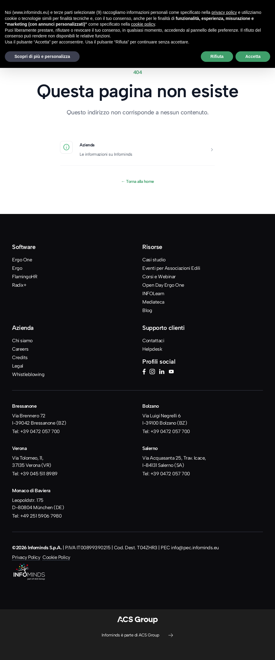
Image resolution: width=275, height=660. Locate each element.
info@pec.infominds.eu (195, 547)
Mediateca (153, 302)
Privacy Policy (26, 557)
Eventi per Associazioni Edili (171, 268)
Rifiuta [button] (217, 56)
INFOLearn (153, 293)
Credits (20, 357)
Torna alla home (137, 181)
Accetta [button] (253, 56)
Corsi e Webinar (159, 276)
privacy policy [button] (224, 12)
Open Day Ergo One (163, 285)
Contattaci (153, 340)
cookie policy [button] (143, 24)
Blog (147, 310)
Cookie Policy (56, 557)
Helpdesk (152, 349)
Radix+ (19, 285)
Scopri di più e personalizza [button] (42, 56)
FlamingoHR (24, 276)
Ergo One (22, 260)
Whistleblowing (28, 374)
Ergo (17, 268)
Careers (20, 349)
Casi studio (154, 260)
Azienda (87, 145)
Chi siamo (22, 340)
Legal (17, 366)
